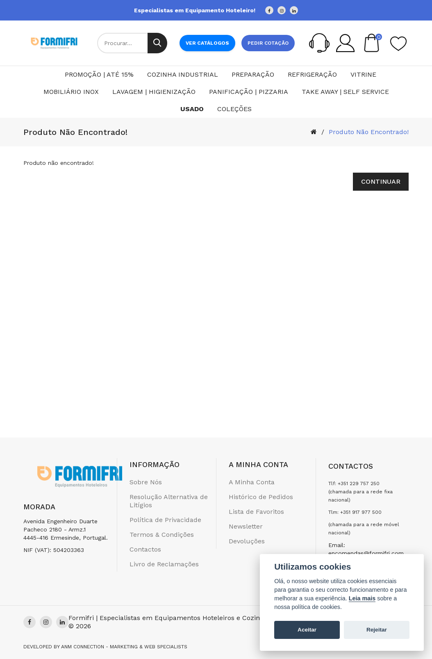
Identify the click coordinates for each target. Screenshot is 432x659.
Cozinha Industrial (182, 74)
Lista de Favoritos (256, 511)
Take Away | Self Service (345, 92)
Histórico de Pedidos (261, 497)
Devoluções (247, 541)
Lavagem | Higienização (154, 92)
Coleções (234, 109)
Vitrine (363, 74)
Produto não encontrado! (369, 132)
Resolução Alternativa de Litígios (169, 501)
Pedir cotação (268, 43)
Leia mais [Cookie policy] (362, 598)
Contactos (145, 549)
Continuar (380, 181)
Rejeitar (376, 630)
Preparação (253, 74)
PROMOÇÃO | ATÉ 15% (99, 74)
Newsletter (246, 526)
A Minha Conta (252, 482)
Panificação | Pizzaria (248, 92)
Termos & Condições (162, 534)
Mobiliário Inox (71, 92)
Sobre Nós (146, 482)
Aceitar (307, 630)
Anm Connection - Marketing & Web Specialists (124, 647)
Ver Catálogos (207, 43)
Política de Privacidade (165, 520)
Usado (192, 109)
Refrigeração (312, 74)
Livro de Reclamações (164, 564)
